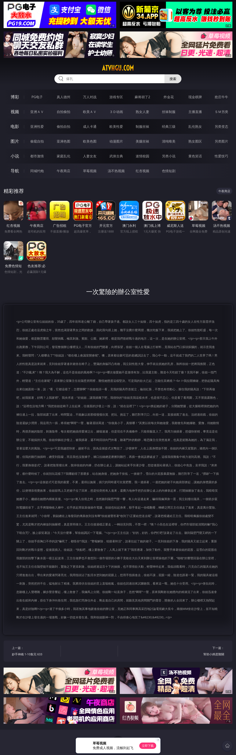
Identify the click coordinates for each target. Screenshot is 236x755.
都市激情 (37, 156)
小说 (15, 156)
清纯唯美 (168, 141)
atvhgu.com (118, 68)
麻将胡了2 (142, 97)
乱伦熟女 (195, 126)
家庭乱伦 (63, 156)
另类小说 (168, 156)
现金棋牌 (195, 97)
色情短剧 (168, 171)
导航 (15, 171)
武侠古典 (116, 156)
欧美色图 (90, 141)
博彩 (15, 97)
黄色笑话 (195, 156)
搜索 (173, 78)
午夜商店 (63, 171)
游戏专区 (116, 97)
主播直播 (195, 111)
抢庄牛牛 (221, 97)
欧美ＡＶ (90, 111)
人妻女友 (90, 156)
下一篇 (201, 651)
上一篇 (35, 651)
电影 (15, 126)
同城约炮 (37, 171)
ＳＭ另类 (221, 111)
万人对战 (90, 97)
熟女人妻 (142, 111)
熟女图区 (195, 141)
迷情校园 (142, 156)
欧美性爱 (116, 126)
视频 (15, 111)
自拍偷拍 (63, 111)
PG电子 (37, 97)
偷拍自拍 (63, 126)
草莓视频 (90, 171)
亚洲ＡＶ (37, 111)
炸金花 (169, 97)
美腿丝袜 (142, 141)
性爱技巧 (221, 156)
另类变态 (221, 126)
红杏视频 (142, 171)
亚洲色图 (63, 141)
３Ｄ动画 (116, 111)
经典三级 (168, 126)
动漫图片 (116, 141)
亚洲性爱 (37, 126)
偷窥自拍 (37, 141)
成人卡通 (90, 126)
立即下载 (148, 746)
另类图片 (221, 141)
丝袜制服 (168, 111)
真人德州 (63, 97)
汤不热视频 (116, 171)
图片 (15, 141)
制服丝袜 (142, 126)
